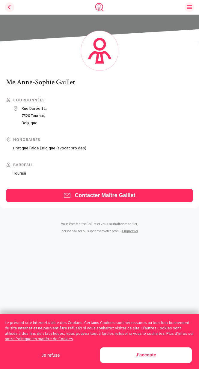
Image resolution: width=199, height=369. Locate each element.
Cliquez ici (130, 231)
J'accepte (146, 354)
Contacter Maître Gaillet (99, 195)
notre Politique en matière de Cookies (39, 338)
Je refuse (50, 355)
